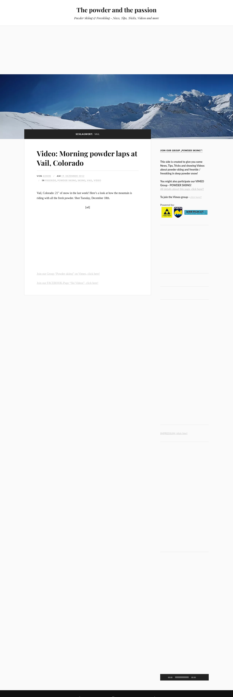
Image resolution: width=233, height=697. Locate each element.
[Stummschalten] (199, 677)
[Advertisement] (116, 50)
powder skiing (66, 180)
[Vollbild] (204, 677)
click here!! (196, 197)
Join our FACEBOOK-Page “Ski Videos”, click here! (67, 283)
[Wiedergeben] (164, 677)
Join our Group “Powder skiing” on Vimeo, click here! (68, 273)
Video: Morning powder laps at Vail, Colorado (87, 158)
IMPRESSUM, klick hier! (173, 433)
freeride (50, 180)
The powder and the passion (116, 10)
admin (47, 176)
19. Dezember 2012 (72, 176)
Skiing (82, 180)
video (97, 180)
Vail (89, 180)
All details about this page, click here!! (182, 189)
